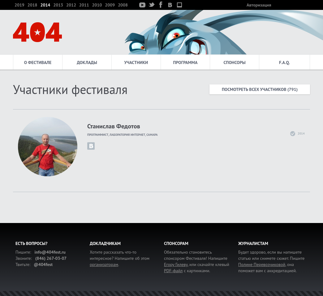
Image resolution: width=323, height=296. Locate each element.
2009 (110, 5)
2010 (97, 5)
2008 (123, 5)
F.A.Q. (284, 62)
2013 (58, 5)
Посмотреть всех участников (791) (260, 89)
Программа (185, 62)
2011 (84, 5)
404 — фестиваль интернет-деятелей (37, 32)
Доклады (87, 62)
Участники (136, 62)
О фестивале (38, 62)
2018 (32, 5)
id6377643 (91, 146)
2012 (71, 5)
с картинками (186, 270)
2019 (19, 5)
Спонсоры (234, 62)
